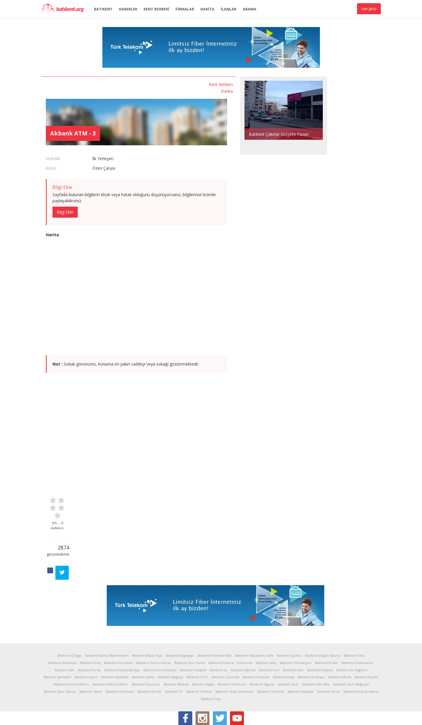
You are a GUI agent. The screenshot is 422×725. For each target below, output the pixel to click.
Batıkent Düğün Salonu (322, 621)
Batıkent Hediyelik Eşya (122, 635)
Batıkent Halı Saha (316, 649)
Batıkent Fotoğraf (193, 635)
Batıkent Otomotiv (120, 657)
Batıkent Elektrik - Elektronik (230, 628)
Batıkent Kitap (283, 642)
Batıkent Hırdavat (256, 642)
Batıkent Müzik (339, 642)
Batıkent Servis (328, 657)
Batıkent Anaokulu (62, 628)
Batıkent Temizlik (270, 657)
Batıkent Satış (266, 628)
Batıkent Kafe (293, 635)
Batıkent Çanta (143, 642)
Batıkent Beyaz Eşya (147, 621)
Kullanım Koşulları (98, 716)
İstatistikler (70, 716)
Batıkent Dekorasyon (357, 628)
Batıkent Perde (89, 635)
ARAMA (249, 9)
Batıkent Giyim (86, 642)
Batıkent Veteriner (232, 649)
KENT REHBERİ (156, 9)
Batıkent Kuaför (367, 642)
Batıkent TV (174, 657)
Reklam (139, 716)
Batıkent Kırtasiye (311, 642)
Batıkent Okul (354, 621)
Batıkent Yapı (211, 664)
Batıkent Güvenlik (225, 642)
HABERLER (128, 9)
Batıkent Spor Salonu (60, 657)
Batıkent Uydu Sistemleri (234, 657)
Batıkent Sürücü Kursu (153, 628)
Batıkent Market (243, 635)
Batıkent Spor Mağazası (351, 649)
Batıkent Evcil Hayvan (160, 635)
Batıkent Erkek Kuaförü (71, 649)
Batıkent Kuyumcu (146, 649)
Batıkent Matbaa (176, 649)
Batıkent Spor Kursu (189, 628)
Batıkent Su (218, 635)
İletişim (208, 716)
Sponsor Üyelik (185, 716)
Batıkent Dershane (118, 628)
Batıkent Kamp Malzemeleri (106, 621)
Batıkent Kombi (150, 657)
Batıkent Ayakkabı (114, 642)
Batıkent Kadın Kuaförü (110, 649)
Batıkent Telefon (199, 657)
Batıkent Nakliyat (301, 657)
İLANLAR (228, 9)
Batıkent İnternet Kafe (215, 621)
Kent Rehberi (79, 84)
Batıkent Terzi (197, 642)
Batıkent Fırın (269, 635)
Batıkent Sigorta (262, 649)
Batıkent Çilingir (69, 621)
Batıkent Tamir (90, 657)
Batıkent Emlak (326, 628)
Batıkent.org (64, 9)
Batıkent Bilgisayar (180, 621)
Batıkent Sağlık (203, 649)
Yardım (123, 716)
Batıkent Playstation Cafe (254, 621)
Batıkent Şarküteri (57, 642)
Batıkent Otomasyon (295, 628)
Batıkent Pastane (320, 635)
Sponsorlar (159, 716)
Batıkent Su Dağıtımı (351, 635)
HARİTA (207, 9)
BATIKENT (103, 9)
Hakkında (49, 716)
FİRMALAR (184, 9)
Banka (85, 90)
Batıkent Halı (64, 635)
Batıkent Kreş (90, 628)
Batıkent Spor (288, 649)
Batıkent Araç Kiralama (360, 657)
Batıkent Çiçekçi (289, 621)
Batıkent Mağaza (170, 642)
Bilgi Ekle (123, 189)
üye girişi (368, 8)
